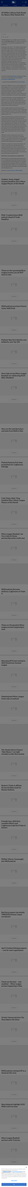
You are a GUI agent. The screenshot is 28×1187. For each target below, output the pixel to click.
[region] (14, 1176)
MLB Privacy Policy (6, 1171)
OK (14, 1184)
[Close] (26, 1167)
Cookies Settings (14, 1180)
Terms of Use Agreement (16, 1171)
